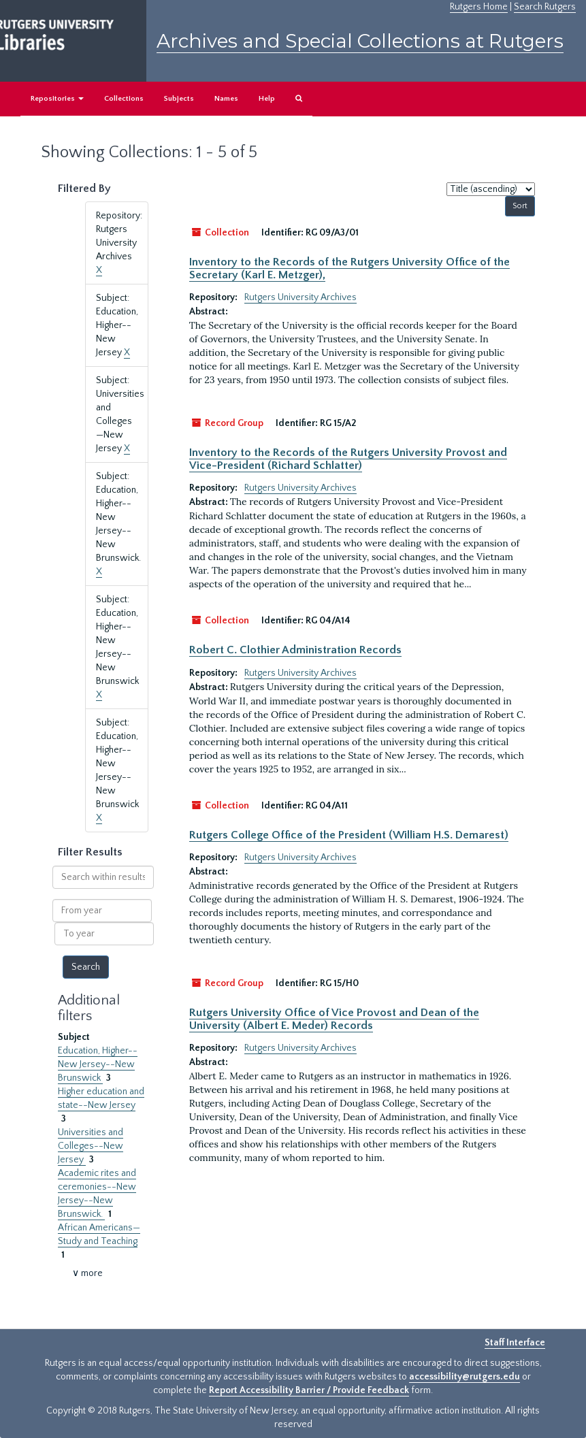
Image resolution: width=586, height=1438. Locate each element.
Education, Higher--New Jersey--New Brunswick (97, 1064)
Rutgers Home (479, 6)
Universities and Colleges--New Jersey (90, 1146)
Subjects (179, 99)
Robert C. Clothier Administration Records (295, 650)
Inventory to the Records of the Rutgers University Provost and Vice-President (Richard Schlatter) (348, 458)
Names (226, 99)
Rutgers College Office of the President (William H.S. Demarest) (348, 835)
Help (267, 99)
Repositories (57, 99)
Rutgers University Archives (300, 297)
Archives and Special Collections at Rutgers (360, 40)
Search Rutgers (545, 6)
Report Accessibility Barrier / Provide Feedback (309, 1390)
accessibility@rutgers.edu (464, 1376)
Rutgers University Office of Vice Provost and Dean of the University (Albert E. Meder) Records (334, 1019)
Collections (124, 99)
